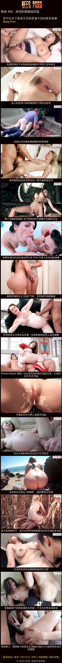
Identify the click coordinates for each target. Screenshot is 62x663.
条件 (16, 657)
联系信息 (7, 657)
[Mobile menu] (3, 4)
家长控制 (54, 657)
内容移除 (43, 657)
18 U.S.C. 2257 (29, 657)
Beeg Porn (9, 21)
